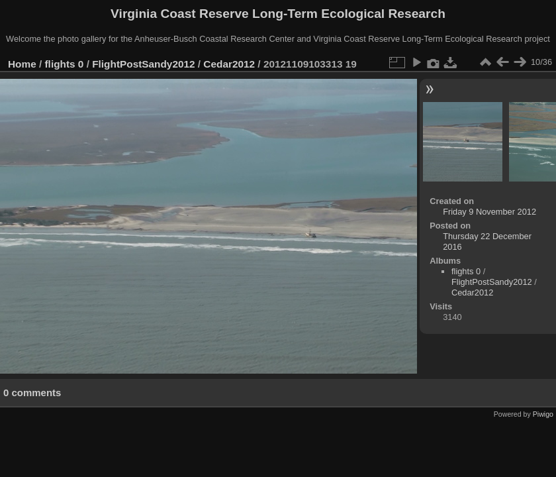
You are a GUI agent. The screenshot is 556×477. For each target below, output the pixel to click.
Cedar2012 (229, 64)
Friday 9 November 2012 (489, 212)
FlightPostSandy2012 (143, 64)
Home (22, 64)
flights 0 (64, 64)
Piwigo (543, 414)
